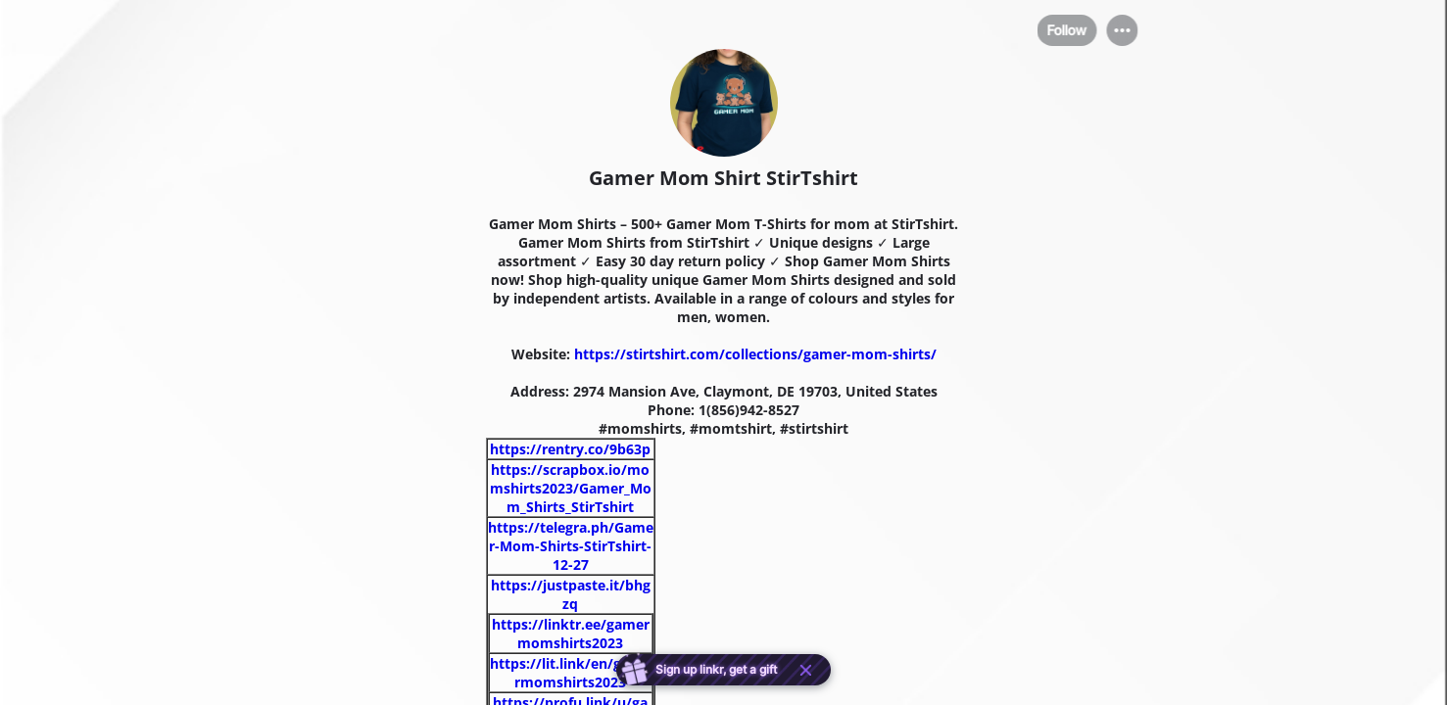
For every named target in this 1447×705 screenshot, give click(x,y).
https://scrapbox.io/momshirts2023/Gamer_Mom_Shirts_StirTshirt (570, 488)
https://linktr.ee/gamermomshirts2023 (571, 633)
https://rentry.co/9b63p (570, 449)
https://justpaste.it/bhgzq (571, 594)
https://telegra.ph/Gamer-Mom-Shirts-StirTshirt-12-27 (570, 546)
